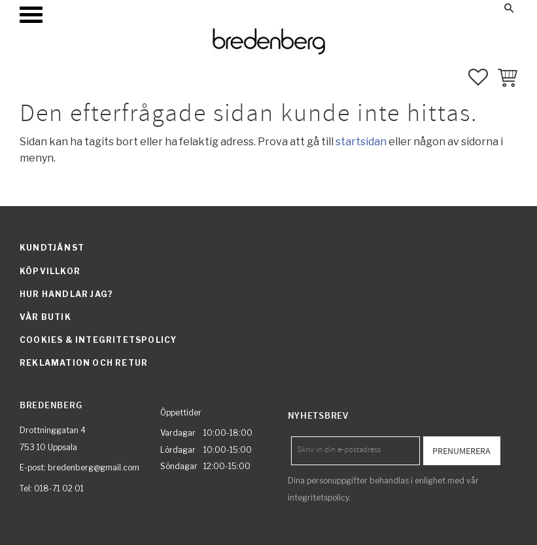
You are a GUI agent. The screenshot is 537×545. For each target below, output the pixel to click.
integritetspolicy (318, 497)
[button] (31, 14)
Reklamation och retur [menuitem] (84, 363)
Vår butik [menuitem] (45, 317)
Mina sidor (396, 8)
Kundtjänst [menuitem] (52, 248)
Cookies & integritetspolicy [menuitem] (98, 340)
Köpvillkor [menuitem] (50, 271)
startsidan (361, 141)
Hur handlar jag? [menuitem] (66, 294)
